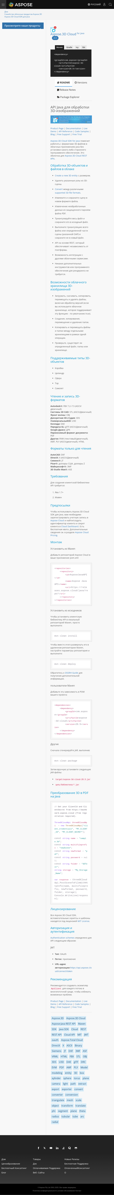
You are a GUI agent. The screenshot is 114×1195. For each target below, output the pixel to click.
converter (57, 1094)
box (82, 1073)
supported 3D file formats (67, 192)
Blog (52, 134)
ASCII (69, 1045)
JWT (86, 1034)
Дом (6, 11)
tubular (66, 1116)
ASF (85, 1051)
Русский (94, 4)
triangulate (58, 1100)
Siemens (56, 1051)
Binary (78, 1045)
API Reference (65, 131)
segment (63, 1111)
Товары (37, 1159)
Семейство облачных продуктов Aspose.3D (23, 14)
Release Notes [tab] (66, 89)
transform (67, 1105)
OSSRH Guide (71, 672)
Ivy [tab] (77, 47)
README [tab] (63, 82)
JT (65, 1051)
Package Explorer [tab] (68, 97)
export (55, 1089)
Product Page (57, 128)
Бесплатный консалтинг (14, 1168)
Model (84, 1067)
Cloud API (69, 1034)
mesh (70, 1100)
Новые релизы (71, 1159)
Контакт (78, 1191)
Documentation (73, 128)
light (65, 1083)
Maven (82, 1023)
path (73, 1083)
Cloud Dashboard (70, 526)
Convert (59, 189)
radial (55, 1122)
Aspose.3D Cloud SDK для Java (17, 16)
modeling (57, 1073)
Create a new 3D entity (66, 175)
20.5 (55, 38)
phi (53, 1111)
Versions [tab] (81, 82)
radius (55, 1116)
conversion (71, 1094)
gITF (76, 1062)
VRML (55, 1056)
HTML (64, 1056)
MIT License (83, 921)
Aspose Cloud (57, 520)
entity (68, 1073)
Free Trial (77, 134)
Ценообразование (10, 1163)
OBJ (85, 1056)
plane (86, 1078)
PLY (76, 1067)
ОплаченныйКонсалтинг (77, 1168)
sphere (67, 1078)
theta (82, 1111)
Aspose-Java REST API (63, 1023)
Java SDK (64, 1029)
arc (82, 1116)
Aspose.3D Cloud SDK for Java (65, 140)
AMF (68, 1067)
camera (56, 1083)
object (55, 1105)
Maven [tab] (59, 47)
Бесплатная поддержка (76, 1163)
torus (77, 1078)
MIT (79, 1034)
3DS (54, 1062)
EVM (54, 1067)
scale (78, 1100)
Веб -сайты (39, 1172)
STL (78, 1056)
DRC (83, 1062)
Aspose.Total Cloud (72, 1040)
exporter (67, 1089)
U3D (61, 1062)
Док (35, 1163)
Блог (3, 1172)
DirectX (56, 1045)
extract (82, 1083)
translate (81, 1105)
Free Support (63, 134)
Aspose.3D (58, 1018)
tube (75, 1116)
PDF (61, 1067)
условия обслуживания (66, 1191)
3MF (78, 1051)
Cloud (74, 1029)
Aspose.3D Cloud (67, 34)
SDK (54, 1029)
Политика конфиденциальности (45, 1191)
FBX (72, 1056)
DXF (71, 1051)
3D (75, 1073)
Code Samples (82, 131)
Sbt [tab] (83, 47)
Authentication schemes (62, 937)
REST (83, 1029)
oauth (55, 1040)
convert (78, 1089)
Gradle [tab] (69, 47)
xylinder (56, 1078)
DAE (68, 1062)
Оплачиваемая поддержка (46, 1168)
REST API (56, 1034)
